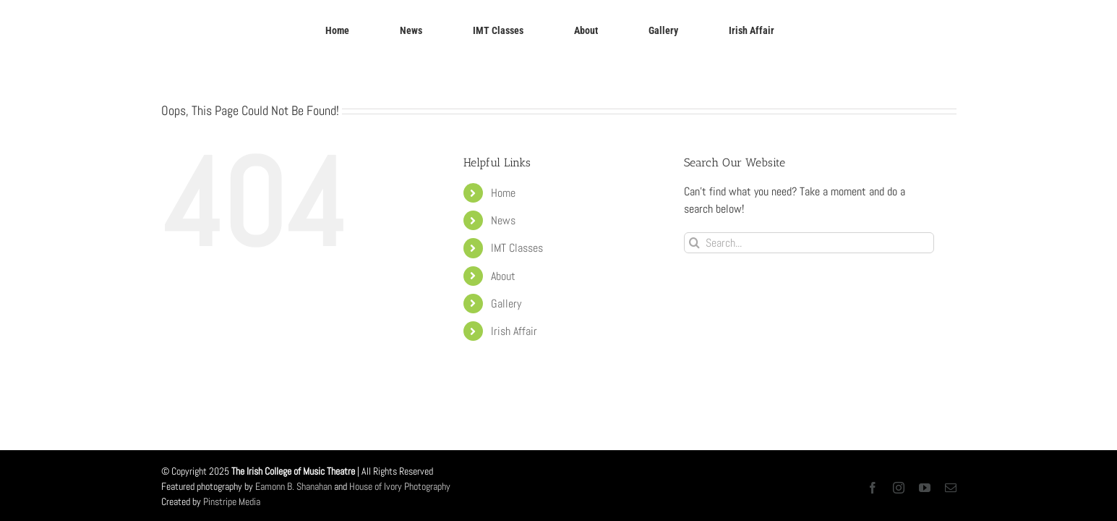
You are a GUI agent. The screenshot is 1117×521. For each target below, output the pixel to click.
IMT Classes (517, 247)
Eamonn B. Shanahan (293, 486)
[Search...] (809, 242)
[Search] (694, 242)
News (503, 220)
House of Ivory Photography (399, 486)
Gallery (506, 303)
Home (503, 192)
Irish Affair (514, 331)
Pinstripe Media (231, 501)
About (503, 276)
